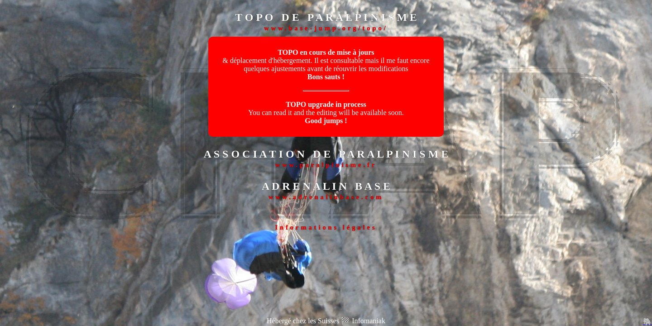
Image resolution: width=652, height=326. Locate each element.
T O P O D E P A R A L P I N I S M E (326, 17)
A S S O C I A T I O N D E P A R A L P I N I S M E (326, 154)
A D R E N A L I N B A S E (326, 186)
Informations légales (326, 227)
